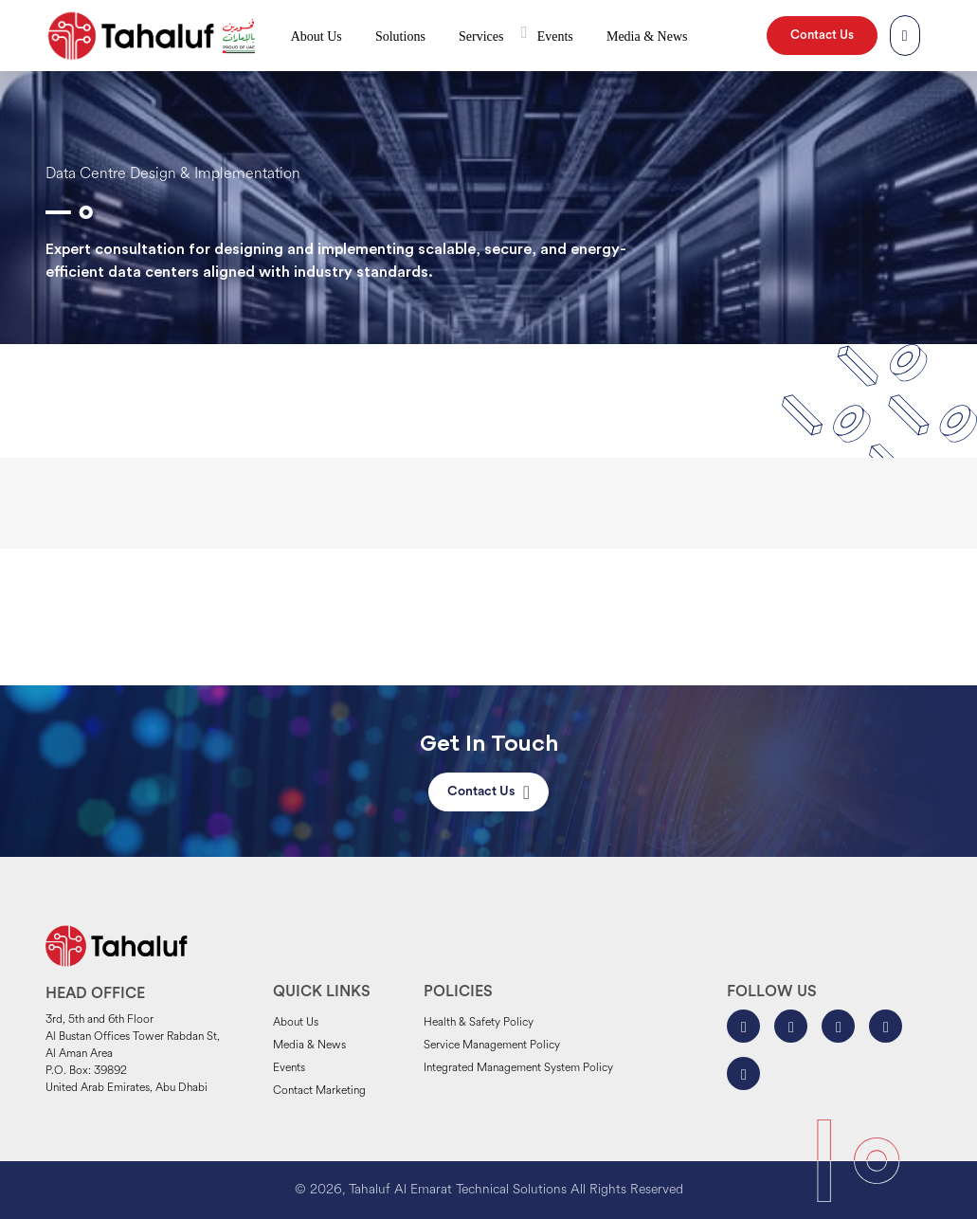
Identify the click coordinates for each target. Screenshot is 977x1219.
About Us (316, 36)
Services (481, 36)
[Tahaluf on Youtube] (743, 1073)
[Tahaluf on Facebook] (743, 1026)
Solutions (400, 36)
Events (555, 36)
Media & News (647, 36)
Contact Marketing (319, 1091)
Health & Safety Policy (479, 1022)
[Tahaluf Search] (904, 36)
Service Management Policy (492, 1045)
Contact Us (822, 35)
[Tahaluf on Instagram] (790, 1026)
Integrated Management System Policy (518, 1068)
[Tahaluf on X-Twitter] (838, 1026)
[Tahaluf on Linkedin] (885, 1026)
